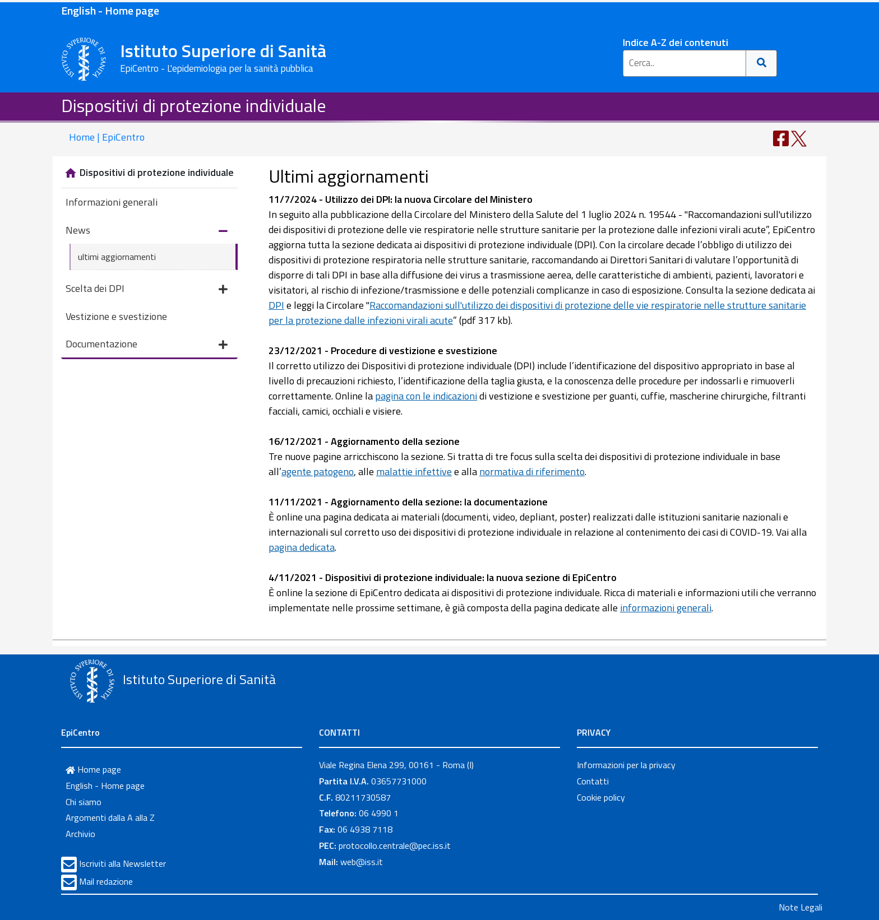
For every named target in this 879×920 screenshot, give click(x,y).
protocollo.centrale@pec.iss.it (395, 845)
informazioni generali (665, 607)
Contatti (593, 781)
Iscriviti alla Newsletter (122, 863)
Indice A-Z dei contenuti (675, 42)
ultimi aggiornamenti (117, 256)
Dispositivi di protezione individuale (193, 105)
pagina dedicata (302, 547)
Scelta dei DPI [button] (147, 289)
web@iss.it (361, 861)
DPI (276, 305)
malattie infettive (414, 471)
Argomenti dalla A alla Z (110, 817)
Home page (93, 769)
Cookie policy (601, 797)
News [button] (147, 231)
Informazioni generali (112, 202)
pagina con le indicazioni (426, 395)
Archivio (80, 833)
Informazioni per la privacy (626, 765)
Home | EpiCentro (107, 137)
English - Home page (110, 10)
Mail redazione (106, 881)
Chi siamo (83, 802)
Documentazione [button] (147, 345)
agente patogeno (317, 471)
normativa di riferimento (532, 471)
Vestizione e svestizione (116, 316)
